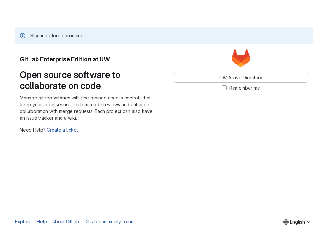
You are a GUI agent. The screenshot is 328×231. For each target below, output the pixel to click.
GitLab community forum (109, 221)
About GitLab (65, 221)
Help (42, 221)
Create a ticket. (63, 130)
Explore (23, 221)
